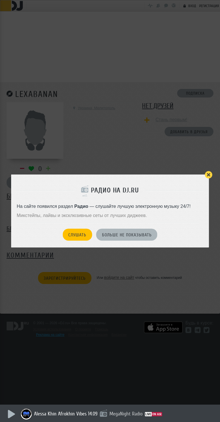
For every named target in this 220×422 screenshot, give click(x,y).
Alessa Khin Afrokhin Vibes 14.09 (66, 414)
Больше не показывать (127, 235)
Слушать (77, 235)
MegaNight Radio (126, 414)
